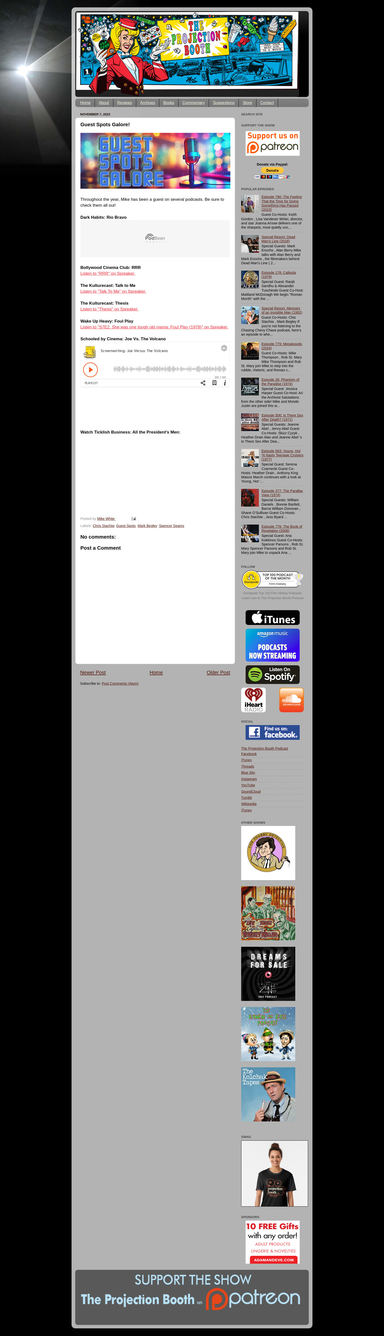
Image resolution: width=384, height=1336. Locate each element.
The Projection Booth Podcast (264, 748)
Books (168, 103)
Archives (147, 103)
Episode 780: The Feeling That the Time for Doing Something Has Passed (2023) (282, 203)
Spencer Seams (171, 526)
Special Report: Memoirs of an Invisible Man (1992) (282, 310)
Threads (247, 766)
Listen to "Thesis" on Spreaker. (109, 309)
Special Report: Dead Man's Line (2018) (278, 239)
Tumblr (246, 798)
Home (85, 103)
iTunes (246, 760)
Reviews (124, 103)
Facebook (249, 754)
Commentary (193, 103)
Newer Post (93, 672)
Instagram (249, 779)
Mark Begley (147, 526)
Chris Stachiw (103, 526)
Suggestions (224, 103)
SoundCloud (251, 791)
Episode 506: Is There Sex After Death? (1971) (282, 417)
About (104, 103)
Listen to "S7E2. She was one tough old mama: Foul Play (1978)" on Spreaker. (154, 327)
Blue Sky (248, 773)
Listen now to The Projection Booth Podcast (273, 598)
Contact (267, 103)
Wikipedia (248, 804)
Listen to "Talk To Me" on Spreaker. (113, 291)
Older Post (218, 672)
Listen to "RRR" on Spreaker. (107, 273)
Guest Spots (126, 526)
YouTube (248, 785)
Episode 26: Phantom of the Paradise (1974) (280, 382)
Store (247, 103)
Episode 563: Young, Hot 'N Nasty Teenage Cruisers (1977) (282, 455)
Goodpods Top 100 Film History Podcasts (272, 593)
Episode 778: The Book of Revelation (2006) (282, 529)
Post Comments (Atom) (120, 683)
